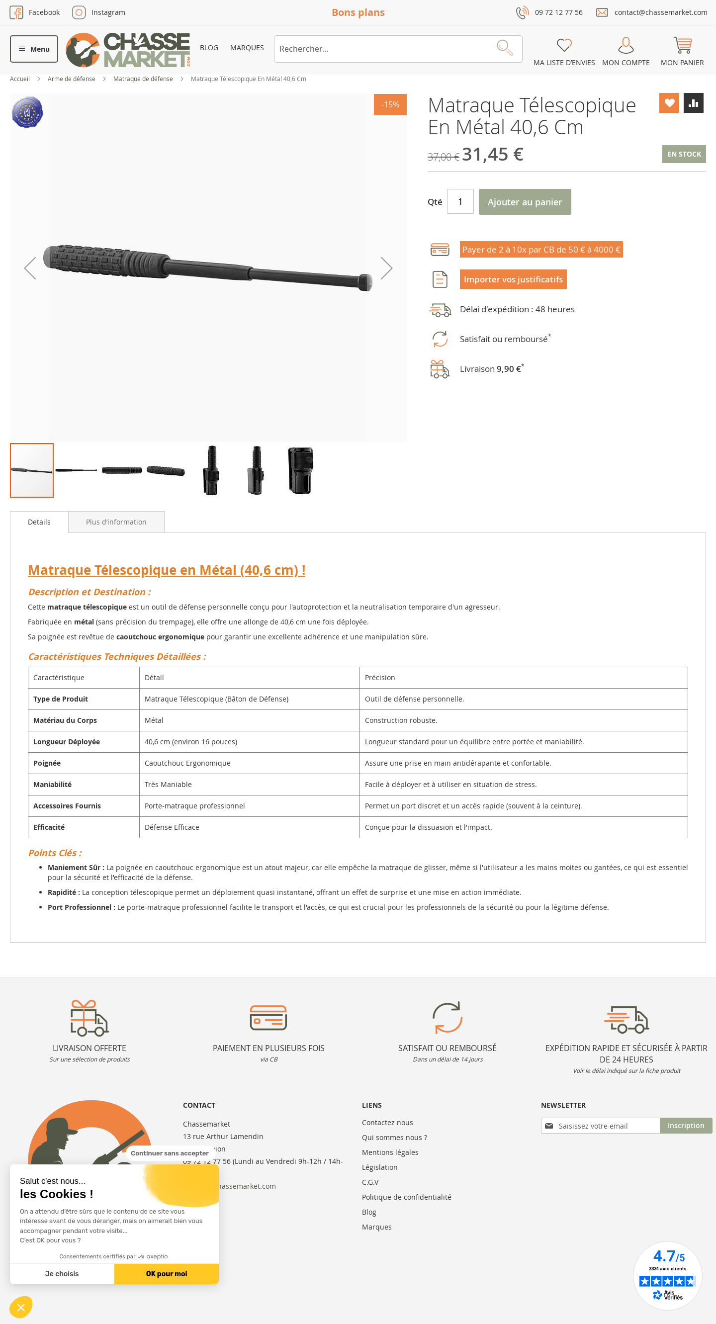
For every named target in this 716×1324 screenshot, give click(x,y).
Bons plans (358, 12)
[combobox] (398, 49)
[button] (21, 1307)
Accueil (20, 79)
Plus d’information (116, 522)
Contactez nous (387, 1122)
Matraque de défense (144, 79)
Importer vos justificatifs (513, 279)
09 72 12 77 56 (559, 12)
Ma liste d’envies (564, 62)
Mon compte (626, 62)
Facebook (44, 12)
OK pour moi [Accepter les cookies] (166, 1274)
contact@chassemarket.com (661, 12)
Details (39, 522)
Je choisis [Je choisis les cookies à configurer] (62, 1274)
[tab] (39, 522)
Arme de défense (72, 79)
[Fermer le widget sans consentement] (171, 1153)
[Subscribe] (686, 1126)
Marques (247, 47)
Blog (209, 47)
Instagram (108, 12)
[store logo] (128, 50)
